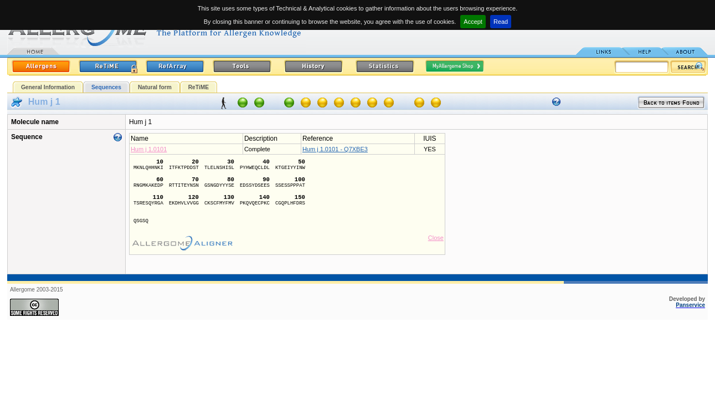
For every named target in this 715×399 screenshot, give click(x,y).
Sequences (106, 87)
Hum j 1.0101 (149, 149)
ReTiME (198, 87)
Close (436, 237)
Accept (473, 21)
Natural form (155, 87)
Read (500, 21)
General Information (48, 87)
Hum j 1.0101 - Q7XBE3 (335, 149)
